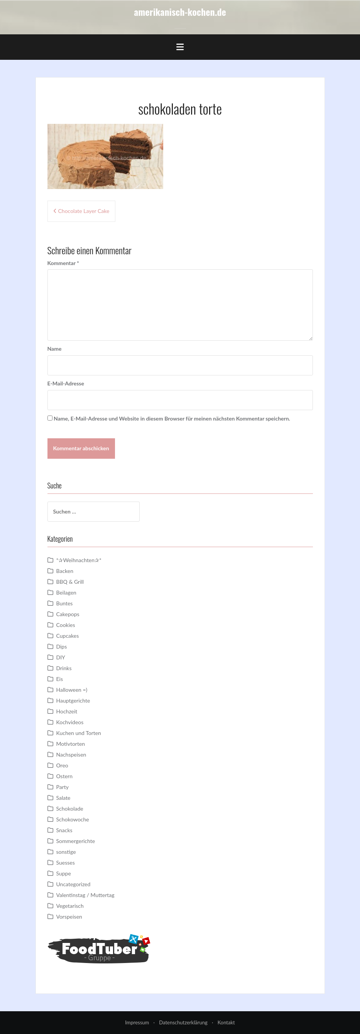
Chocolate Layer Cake (84, 211)
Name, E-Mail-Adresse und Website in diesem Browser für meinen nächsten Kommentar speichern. (172, 418)
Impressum (137, 1022)
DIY (60, 657)
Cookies (65, 625)
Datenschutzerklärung (183, 1022)
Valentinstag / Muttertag (85, 895)
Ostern (64, 776)
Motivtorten (70, 743)
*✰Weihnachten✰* (79, 560)
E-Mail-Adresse (65, 383)
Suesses (65, 862)
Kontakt (226, 1022)
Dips (61, 646)
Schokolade (69, 808)
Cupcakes (67, 635)
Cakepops (67, 614)
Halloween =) (72, 689)
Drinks (64, 668)
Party (62, 787)
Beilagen (66, 592)
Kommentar (63, 263)
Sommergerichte (75, 841)
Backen (65, 571)
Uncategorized (73, 884)
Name (54, 348)
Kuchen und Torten (78, 733)
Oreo (62, 765)
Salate (63, 797)
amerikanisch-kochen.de (180, 12)
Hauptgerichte (73, 700)
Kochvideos (70, 722)
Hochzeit (67, 711)
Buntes (64, 603)
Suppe (63, 873)
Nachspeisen (71, 754)
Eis (59, 679)
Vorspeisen (69, 916)
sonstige (66, 851)
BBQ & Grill (70, 581)
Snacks (64, 830)
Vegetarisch (70, 905)
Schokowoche (72, 819)
